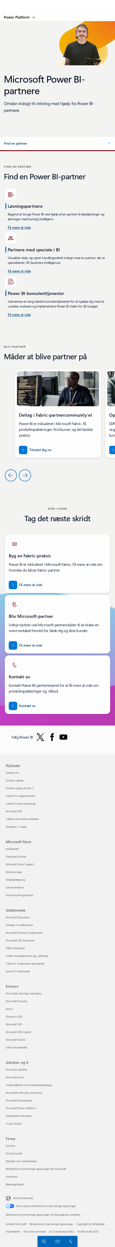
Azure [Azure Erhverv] (9, 1009)
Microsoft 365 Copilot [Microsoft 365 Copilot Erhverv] (18, 1032)
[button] (57, 143)
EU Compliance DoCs (61, 1231)
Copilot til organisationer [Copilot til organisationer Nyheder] (20, 796)
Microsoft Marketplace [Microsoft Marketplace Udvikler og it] (19, 1100)
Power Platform (17, 17)
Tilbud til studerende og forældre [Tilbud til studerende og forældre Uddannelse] (25, 963)
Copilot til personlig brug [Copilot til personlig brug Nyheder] (20, 803)
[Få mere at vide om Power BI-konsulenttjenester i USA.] (19, 227)
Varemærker (13, 1231)
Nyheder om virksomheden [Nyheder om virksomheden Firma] (21, 1161)
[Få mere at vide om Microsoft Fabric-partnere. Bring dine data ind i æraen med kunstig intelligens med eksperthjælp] (25, 585)
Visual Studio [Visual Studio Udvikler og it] (13, 1123)
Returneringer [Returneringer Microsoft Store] (14, 872)
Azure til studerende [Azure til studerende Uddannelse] (18, 971)
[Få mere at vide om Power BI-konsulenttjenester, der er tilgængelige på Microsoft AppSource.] (19, 271)
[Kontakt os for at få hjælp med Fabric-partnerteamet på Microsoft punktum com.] (22, 706)
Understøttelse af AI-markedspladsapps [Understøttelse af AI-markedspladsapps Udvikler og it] (29, 1085)
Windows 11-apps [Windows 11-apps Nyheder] (16, 826)
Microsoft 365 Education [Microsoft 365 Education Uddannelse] (20, 940)
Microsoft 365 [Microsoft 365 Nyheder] (14, 811)
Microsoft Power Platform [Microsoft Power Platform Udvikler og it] (21, 1108)
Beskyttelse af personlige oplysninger (51, 1224)
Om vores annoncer (34, 1231)
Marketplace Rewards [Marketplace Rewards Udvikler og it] (18, 1116)
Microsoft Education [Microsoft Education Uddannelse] (17, 917)
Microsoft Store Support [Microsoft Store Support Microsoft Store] (20, 864)
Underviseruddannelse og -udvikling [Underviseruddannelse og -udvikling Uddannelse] (27, 956)
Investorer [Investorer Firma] (12, 1176)
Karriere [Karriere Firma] (10, 1145)
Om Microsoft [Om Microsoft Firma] (14, 1153)
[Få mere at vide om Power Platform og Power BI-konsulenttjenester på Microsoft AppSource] (19, 315)
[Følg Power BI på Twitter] (40, 737)
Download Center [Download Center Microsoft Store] (16, 856)
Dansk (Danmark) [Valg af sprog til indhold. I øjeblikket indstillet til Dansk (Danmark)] (23, 1198)
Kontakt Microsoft (16, 1224)
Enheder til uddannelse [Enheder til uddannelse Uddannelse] (19, 925)
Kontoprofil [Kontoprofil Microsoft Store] (12, 849)
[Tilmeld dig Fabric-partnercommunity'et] (35, 450)
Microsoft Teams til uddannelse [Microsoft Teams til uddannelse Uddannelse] (24, 932)
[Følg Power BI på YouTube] (63, 737)
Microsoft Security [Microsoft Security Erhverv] (16, 1001)
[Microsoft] (57, 4)
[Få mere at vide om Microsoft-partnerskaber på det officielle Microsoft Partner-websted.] (25, 645)
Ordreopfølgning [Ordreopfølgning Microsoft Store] (15, 879)
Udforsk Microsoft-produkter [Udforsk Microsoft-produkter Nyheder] (22, 819)
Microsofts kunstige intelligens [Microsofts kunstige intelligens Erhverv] (24, 993)
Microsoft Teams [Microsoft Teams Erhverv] (15, 1039)
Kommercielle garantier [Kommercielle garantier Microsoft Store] (19, 895)
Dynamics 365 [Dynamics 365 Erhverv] (14, 1016)
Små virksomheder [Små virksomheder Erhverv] (16, 1047)
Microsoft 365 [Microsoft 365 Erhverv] (14, 1024)
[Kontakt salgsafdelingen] (56, 1241)
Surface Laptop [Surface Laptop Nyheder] (14, 780)
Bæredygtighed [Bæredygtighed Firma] (14, 1184)
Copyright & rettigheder (91, 1224)
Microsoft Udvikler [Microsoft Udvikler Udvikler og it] (16, 1069)
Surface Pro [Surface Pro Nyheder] (12, 772)
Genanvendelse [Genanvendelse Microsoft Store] (15, 887)
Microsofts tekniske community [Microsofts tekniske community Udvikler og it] (24, 1092)
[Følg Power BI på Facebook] (52, 737)
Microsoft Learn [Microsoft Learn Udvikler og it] (15, 1077)
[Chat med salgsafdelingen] (43, 1241)
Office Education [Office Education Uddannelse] (15, 948)
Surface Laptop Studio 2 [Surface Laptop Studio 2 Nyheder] (20, 788)
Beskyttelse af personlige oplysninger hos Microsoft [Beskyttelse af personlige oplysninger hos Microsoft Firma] (36, 1169)
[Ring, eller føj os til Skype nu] (70, 1241)
